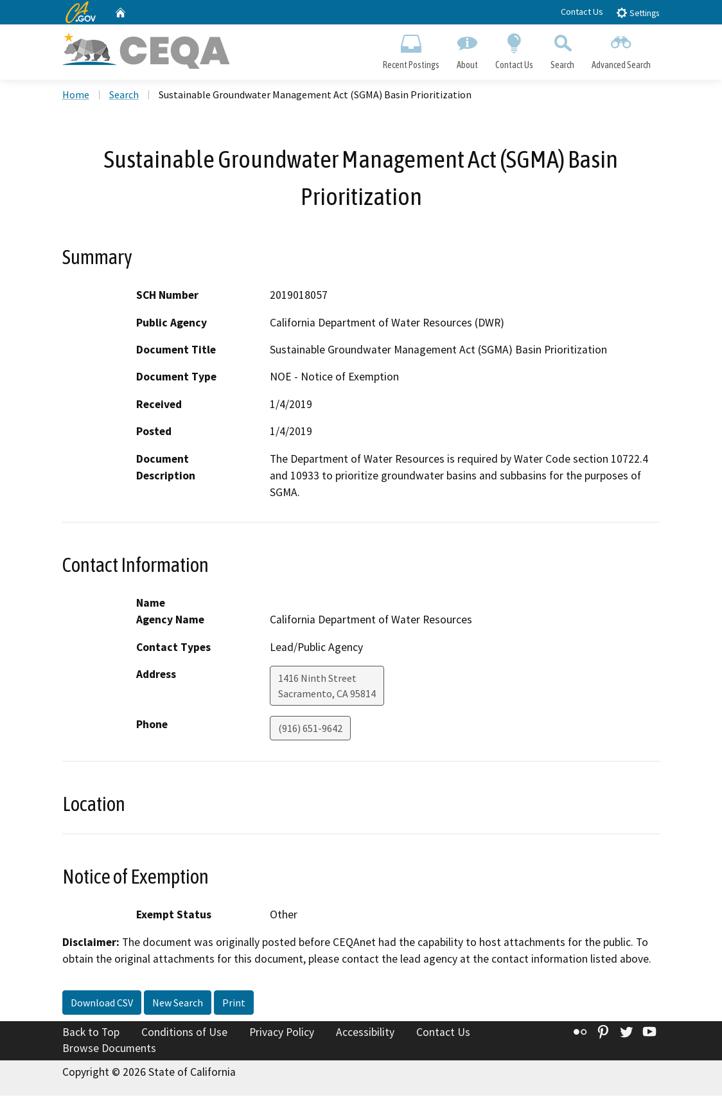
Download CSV (102, 1003)
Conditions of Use (184, 1033)
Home (75, 95)
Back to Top (90, 1033)
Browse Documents (109, 1049)
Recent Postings (411, 49)
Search (562, 49)
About (466, 49)
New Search (177, 1003)
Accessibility (365, 1033)
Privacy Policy (281, 1033)
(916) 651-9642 (310, 729)
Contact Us (582, 11)
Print (233, 1003)
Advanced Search (621, 49)
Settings (637, 12)
